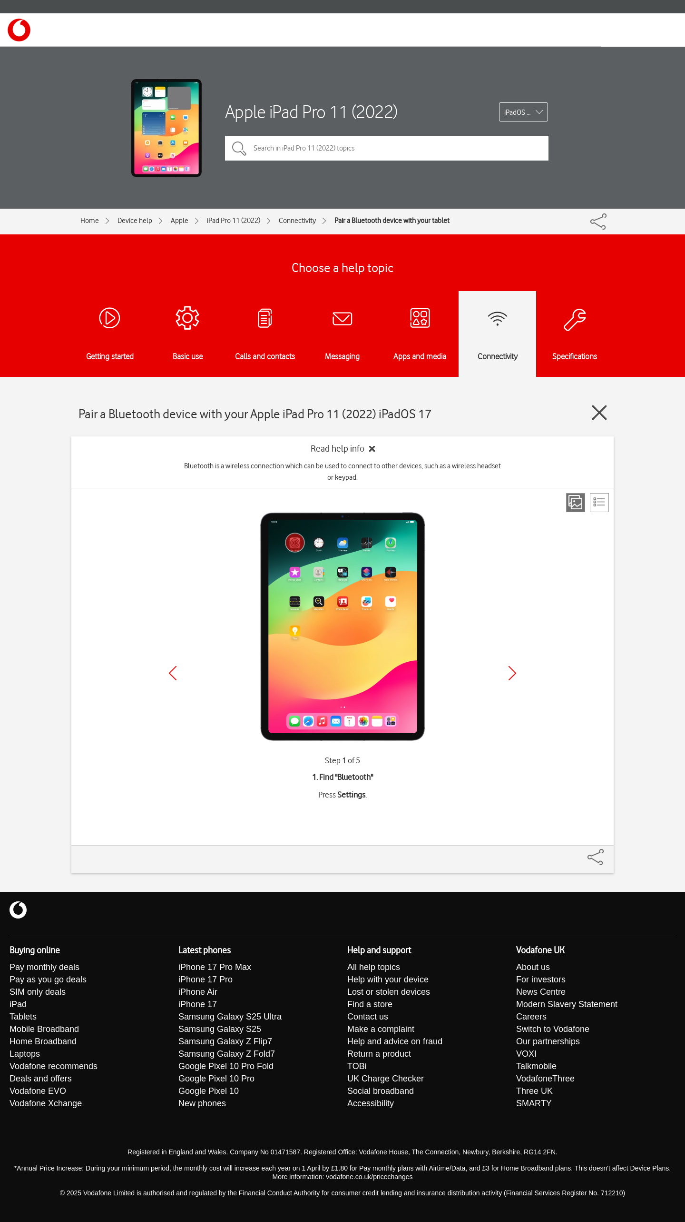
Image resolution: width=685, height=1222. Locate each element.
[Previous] (172, 673)
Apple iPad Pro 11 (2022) (311, 111)
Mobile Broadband (44, 1029)
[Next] (512, 673)
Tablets (23, 1016)
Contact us (367, 1016)
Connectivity (297, 220)
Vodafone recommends (54, 1066)
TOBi (357, 1066)
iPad (18, 1004)
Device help (134, 220)
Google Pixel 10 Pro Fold (226, 1066)
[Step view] (575, 502)
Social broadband (380, 1091)
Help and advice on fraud (394, 1041)
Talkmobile (536, 1066)
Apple (179, 220)
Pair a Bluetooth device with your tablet (392, 220)
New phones (202, 1103)
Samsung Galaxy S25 (219, 1029)
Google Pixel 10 (208, 1091)
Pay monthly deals (44, 967)
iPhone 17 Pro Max (214, 967)
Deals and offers (41, 1078)
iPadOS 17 (519, 112)
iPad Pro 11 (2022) (233, 220)
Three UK (534, 1091)
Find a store (369, 1004)
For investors (541, 979)
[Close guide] (599, 412)
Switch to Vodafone (552, 1029)
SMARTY (534, 1103)
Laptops (25, 1054)
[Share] (607, 852)
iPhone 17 (197, 1004)
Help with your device (388, 979)
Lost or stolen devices (388, 992)
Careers (531, 1016)
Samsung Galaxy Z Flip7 (225, 1041)
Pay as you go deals (48, 979)
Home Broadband (43, 1041)
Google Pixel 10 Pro (216, 1078)
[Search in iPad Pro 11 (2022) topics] (386, 148)
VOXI (526, 1054)
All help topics (373, 967)
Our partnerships (548, 1041)
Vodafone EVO (38, 1091)
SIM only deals (38, 992)
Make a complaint (380, 1029)
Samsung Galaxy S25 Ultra (230, 1016)
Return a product (379, 1054)
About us (533, 967)
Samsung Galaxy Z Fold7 (226, 1054)
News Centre (541, 992)
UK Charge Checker (385, 1078)
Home (89, 220)
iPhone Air (197, 992)
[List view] (599, 502)
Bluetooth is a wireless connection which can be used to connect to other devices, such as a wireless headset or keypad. (342, 472)
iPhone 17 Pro (205, 979)
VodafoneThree (545, 1078)
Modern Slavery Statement (566, 1004)
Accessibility (370, 1103)
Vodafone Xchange (46, 1103)
